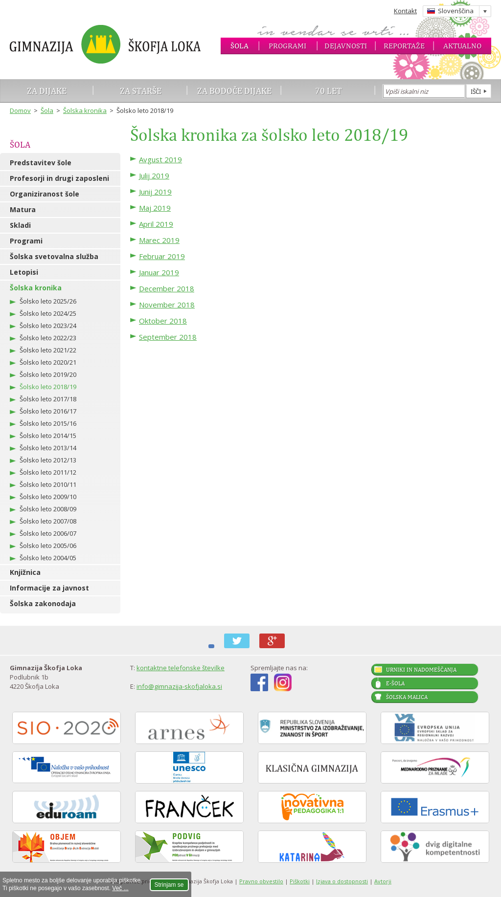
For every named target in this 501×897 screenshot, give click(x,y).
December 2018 (166, 288)
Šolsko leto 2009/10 (48, 496)
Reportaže (404, 45)
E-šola (395, 683)
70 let (328, 91)
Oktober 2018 (163, 321)
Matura (23, 209)
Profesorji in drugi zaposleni (59, 178)
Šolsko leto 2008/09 (48, 508)
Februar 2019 (162, 256)
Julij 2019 (154, 175)
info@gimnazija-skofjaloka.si (179, 686)
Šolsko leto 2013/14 (48, 447)
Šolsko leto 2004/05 (48, 557)
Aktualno (462, 45)
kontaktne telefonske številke (181, 667)
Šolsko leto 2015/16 (48, 423)
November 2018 (167, 304)
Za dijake (47, 91)
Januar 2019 (159, 272)
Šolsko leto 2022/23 (48, 337)
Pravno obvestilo (261, 881)
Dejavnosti (345, 45)
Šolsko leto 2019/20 (48, 374)
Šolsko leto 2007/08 (48, 521)
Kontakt (405, 10)
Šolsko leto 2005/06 (48, 545)
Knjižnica (25, 572)
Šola (239, 45)
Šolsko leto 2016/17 (48, 411)
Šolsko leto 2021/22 (48, 350)
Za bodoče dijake (234, 91)
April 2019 (156, 224)
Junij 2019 (155, 192)
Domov (20, 110)
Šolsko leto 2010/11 (48, 484)
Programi (287, 45)
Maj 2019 (155, 208)
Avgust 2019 (160, 159)
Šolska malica (407, 697)
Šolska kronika (85, 110)
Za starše (140, 91)
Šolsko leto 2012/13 (48, 460)
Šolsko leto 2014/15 (48, 435)
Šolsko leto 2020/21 (48, 362)
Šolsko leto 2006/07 (48, 533)
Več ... (120, 888)
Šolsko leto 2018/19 (48, 386)
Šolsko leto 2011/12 (48, 472)
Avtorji (382, 881)
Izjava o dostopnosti (342, 881)
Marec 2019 (159, 240)
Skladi (20, 225)
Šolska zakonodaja (43, 603)
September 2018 (168, 337)
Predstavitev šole (40, 162)
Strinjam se (169, 884)
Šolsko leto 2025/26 (48, 301)
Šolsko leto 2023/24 (48, 325)
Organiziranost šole (44, 193)
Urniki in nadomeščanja (421, 669)
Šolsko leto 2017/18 (48, 398)
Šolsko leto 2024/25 (48, 313)
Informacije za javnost (49, 587)
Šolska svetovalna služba (54, 256)
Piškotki (300, 881)
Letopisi (24, 272)
